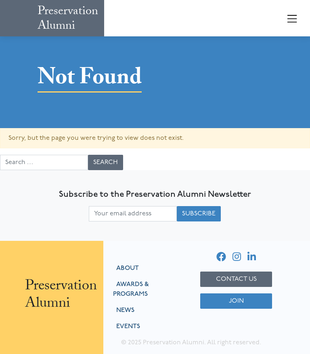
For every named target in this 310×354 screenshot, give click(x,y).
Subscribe (199, 214)
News (125, 310)
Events (128, 326)
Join (236, 301)
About (127, 268)
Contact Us (236, 279)
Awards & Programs (131, 289)
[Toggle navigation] (292, 19)
